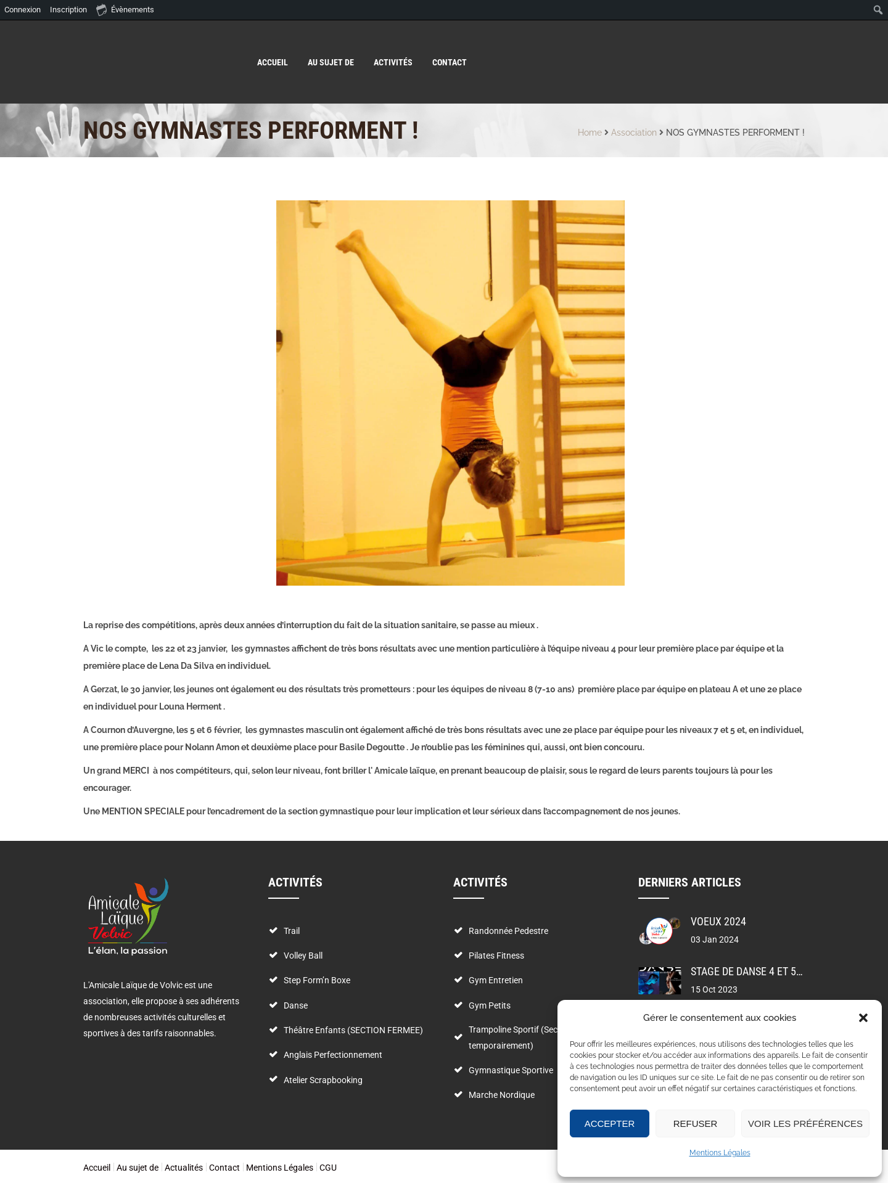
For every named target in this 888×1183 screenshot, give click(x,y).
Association (634, 132)
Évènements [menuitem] (125, 9)
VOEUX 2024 (718, 921)
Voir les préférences (805, 1123)
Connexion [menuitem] (22, 9)
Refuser (695, 1123)
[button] (863, 1018)
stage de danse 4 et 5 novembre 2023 (783, 971)
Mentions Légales (719, 1152)
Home (590, 132)
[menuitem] (878, 10)
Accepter (610, 1123)
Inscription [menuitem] (68, 9)
